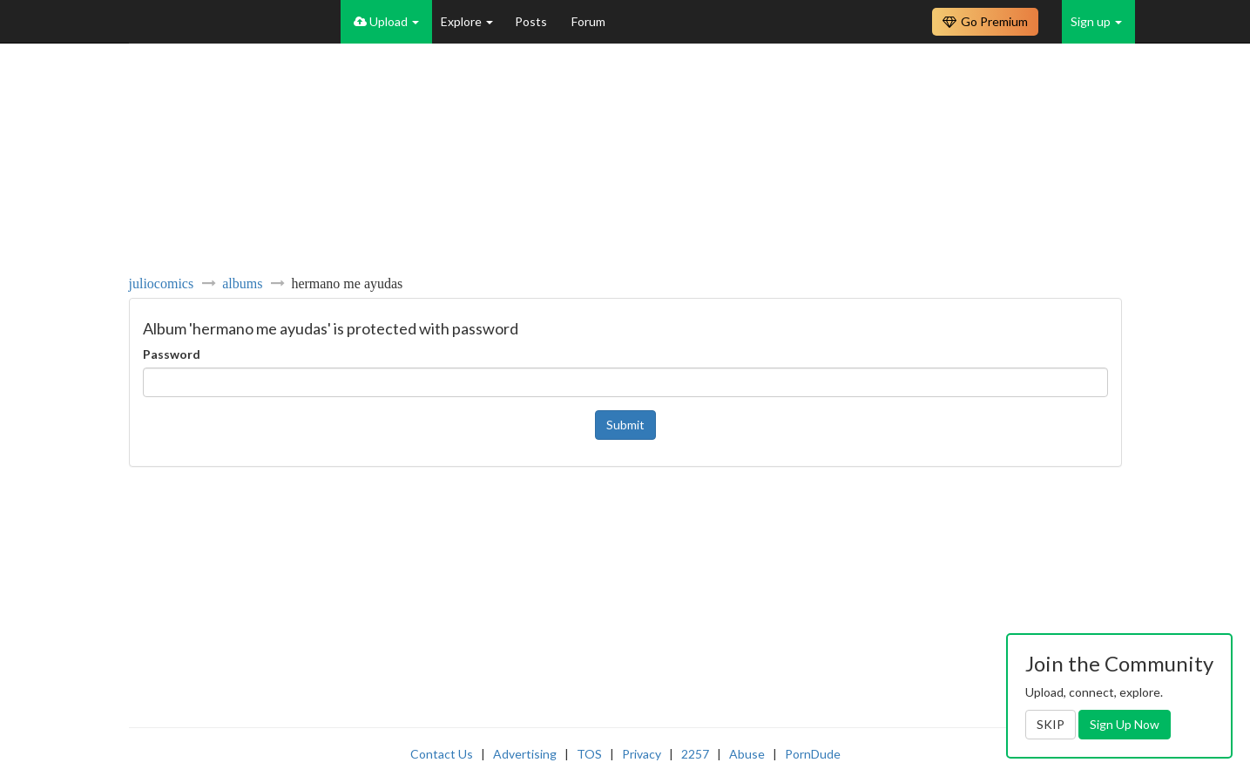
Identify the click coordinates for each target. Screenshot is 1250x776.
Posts (532, 21)
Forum (588, 21)
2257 (695, 753)
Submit (625, 424)
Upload (386, 21)
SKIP (1050, 724)
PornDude (813, 753)
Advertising (525, 753)
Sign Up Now (1124, 724)
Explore (467, 21)
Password (171, 354)
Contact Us (441, 753)
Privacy (641, 753)
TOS (589, 753)
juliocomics (161, 283)
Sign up (1096, 21)
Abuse (747, 753)
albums (242, 283)
